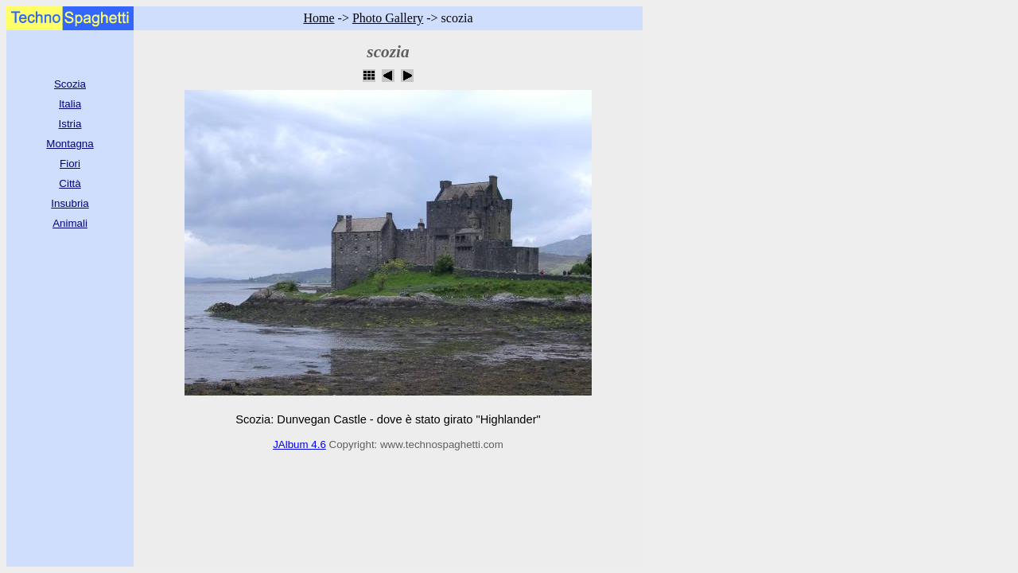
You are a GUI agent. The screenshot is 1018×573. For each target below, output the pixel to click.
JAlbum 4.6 (299, 444)
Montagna (69, 144)
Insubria (69, 203)
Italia (70, 104)
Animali (69, 223)
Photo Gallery (387, 18)
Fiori (70, 164)
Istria (70, 124)
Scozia (70, 84)
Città (69, 183)
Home (318, 18)
